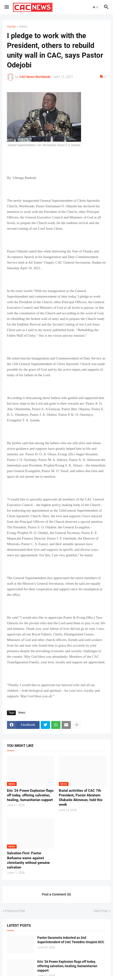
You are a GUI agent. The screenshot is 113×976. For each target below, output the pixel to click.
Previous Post (15, 911)
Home (11, 26)
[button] (6, 7)
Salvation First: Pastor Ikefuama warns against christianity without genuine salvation (28, 860)
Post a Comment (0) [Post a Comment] (56, 894)
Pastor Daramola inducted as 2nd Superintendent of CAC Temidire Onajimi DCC (70, 940)
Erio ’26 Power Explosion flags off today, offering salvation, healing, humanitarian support (30, 795)
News (23, 26)
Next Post (101, 911)
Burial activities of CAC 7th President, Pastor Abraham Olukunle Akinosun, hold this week (81, 797)
